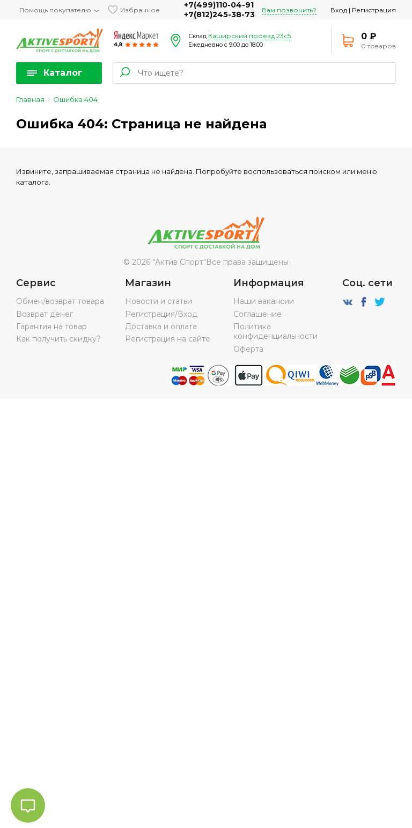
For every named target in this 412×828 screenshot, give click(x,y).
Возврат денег (44, 314)
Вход (338, 10)
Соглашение (257, 314)
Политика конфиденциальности (275, 331)
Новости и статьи (158, 301)
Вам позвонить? (289, 10)
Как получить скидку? (58, 339)
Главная (30, 99)
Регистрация (374, 10)
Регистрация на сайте (167, 339)
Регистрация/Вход (161, 314)
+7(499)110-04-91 (219, 5)
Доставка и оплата (161, 326)
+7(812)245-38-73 (219, 14)
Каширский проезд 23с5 (249, 36)
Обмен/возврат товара (60, 301)
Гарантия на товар (51, 326)
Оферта (248, 349)
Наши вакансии (263, 301)
